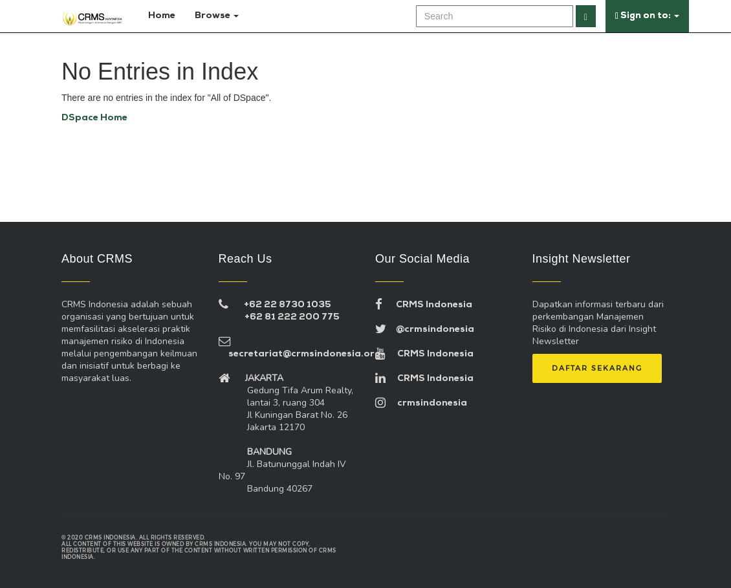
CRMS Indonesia (423, 305)
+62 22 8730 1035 (287, 305)
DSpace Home (94, 118)
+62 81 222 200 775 (292, 317)
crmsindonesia (421, 403)
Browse (217, 16)
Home (159, 16)
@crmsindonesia (424, 329)
